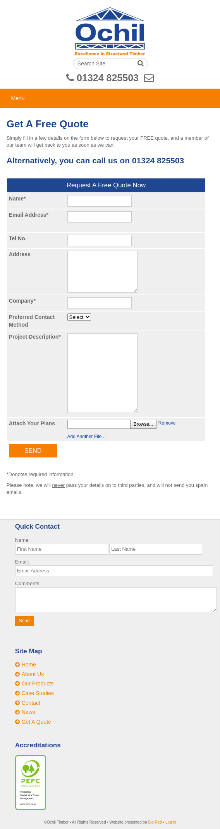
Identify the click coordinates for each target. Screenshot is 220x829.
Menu (17, 98)
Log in (170, 822)
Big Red (155, 822)
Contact (31, 703)
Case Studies (38, 693)
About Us (33, 674)
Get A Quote (36, 722)
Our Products (37, 683)
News (28, 712)
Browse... (143, 424)
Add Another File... (86, 436)
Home (29, 664)
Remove (167, 423)
